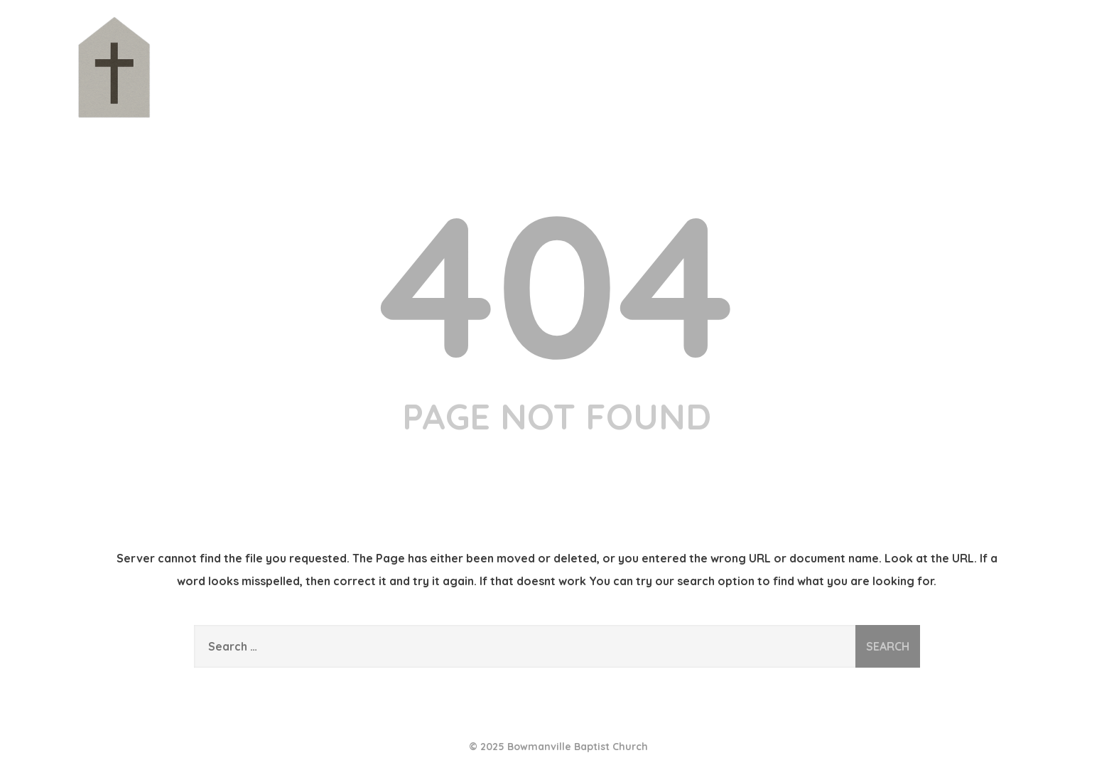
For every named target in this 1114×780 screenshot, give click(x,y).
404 (557, 283)
